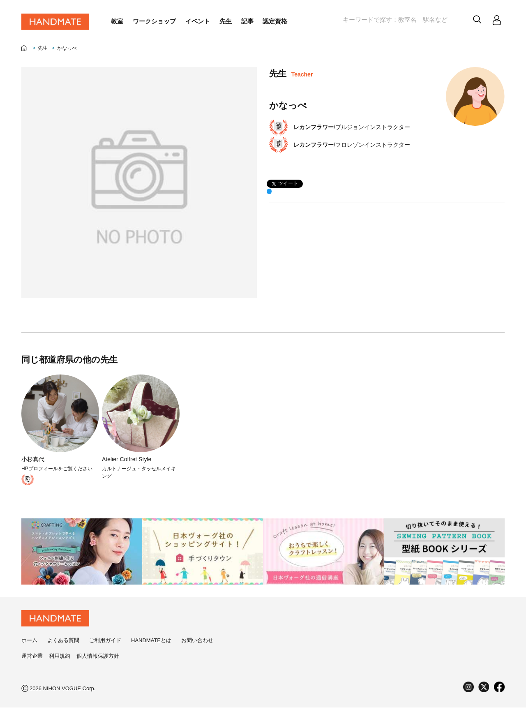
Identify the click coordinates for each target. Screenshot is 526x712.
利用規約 (59, 660)
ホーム (29, 645)
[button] (477, 19)
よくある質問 (63, 645)
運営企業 (32, 660)
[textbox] (405, 19)
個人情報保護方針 (97, 660)
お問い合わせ (197, 645)
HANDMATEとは (151, 645)
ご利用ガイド (105, 645)
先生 (43, 48)
